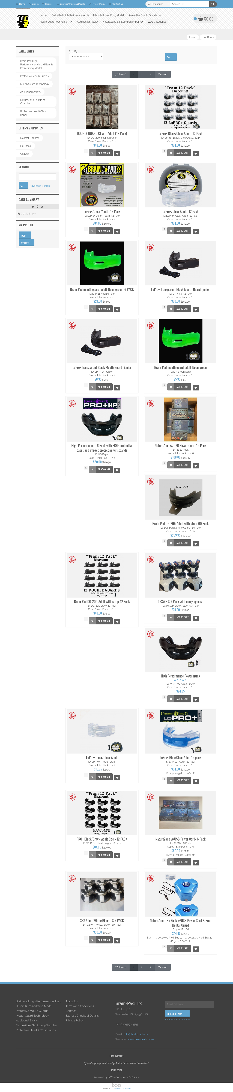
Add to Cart (99, 152)
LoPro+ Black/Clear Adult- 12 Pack (180, 133)
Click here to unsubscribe (177, 1019)
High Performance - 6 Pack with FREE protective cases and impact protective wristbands (102, 448)
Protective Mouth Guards (145, 15)
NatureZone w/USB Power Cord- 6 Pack (181, 839)
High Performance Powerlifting (180, 676)
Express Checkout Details (71, 3)
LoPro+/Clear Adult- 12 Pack (180, 211)
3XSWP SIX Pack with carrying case (180, 601)
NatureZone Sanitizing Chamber (123, 21)
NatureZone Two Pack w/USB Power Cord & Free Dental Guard (180, 923)
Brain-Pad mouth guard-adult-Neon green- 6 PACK (102, 289)
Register (47, 3)
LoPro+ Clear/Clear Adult (102, 757)
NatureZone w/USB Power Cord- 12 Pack (180, 445)
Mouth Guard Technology (56, 21)
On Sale (24, 153)
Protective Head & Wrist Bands (33, 113)
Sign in (34, 3)
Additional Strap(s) (87, 21)
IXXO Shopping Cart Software (121, 1088)
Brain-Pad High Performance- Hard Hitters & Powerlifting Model (88, 15)
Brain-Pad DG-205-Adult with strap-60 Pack (180, 523)
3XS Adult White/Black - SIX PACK (102, 920)
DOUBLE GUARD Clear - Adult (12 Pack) (102, 133)
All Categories (157, 21)
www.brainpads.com (140, 1039)
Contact (71, 1011)
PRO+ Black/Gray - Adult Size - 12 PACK (102, 839)
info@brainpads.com (137, 1034)
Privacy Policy (97, 3)
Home (20, 3)
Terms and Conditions (80, 1006)
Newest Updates (29, 138)
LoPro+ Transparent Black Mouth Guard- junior (180, 289)
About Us (72, 1001)
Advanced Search (40, 185)
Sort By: (73, 51)
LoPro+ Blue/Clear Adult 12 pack (180, 757)
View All (162, 74)
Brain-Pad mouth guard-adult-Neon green (180, 367)
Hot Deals (208, 37)
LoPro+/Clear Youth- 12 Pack (102, 211)
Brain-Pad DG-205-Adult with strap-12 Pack (102, 601)
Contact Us (116, 3)
